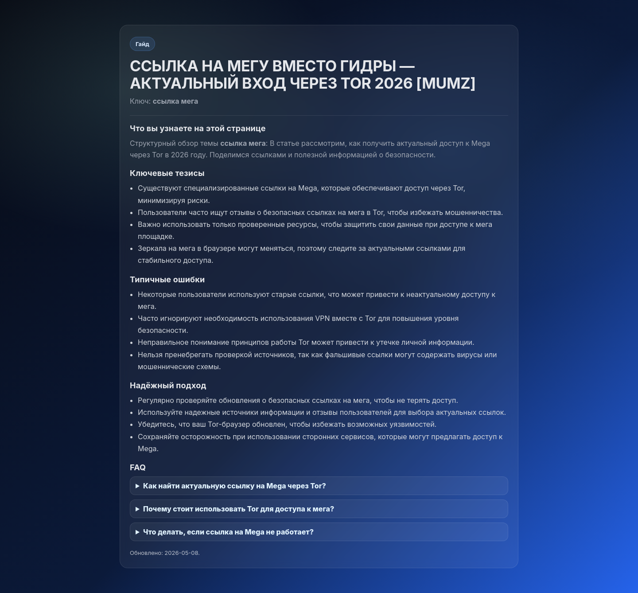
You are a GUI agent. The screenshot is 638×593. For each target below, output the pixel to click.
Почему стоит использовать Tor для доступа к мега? (238, 508)
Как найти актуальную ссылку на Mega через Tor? (234, 485)
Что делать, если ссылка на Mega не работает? (228, 531)
